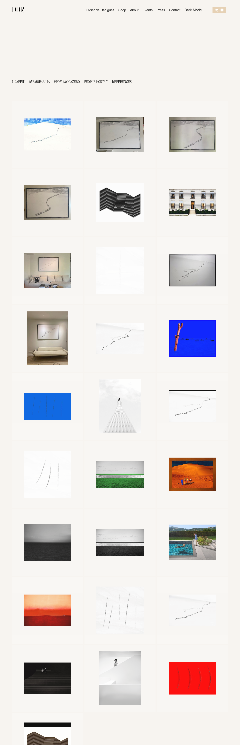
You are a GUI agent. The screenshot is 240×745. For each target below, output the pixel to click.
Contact (174, 10)
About (134, 10)
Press (161, 10)
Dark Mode (193, 10)
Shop (122, 10)
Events (148, 10)
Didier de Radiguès (100, 10)
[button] (219, 10)
